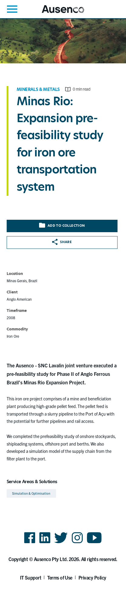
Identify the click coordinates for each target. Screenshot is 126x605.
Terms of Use (59, 577)
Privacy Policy (92, 577)
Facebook (29, 542)
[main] (63, 259)
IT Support (30, 577)
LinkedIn (44, 542)
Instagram (77, 542)
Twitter (61, 542)
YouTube (94, 542)
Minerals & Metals (38, 89)
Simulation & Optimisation (31, 493)
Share (62, 242)
